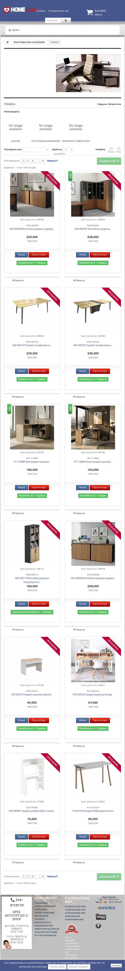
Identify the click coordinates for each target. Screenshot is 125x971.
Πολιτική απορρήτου (78, 966)
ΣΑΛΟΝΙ (15, 141)
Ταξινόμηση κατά (13, 149)
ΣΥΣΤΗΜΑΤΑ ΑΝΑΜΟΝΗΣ (45, 141)
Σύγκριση (19, 280)
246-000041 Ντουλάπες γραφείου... (93, 229)
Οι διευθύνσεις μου (75, 910)
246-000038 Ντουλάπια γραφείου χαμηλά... (93, 578)
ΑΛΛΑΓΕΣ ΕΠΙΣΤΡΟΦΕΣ (46, 932)
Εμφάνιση (57, 149)
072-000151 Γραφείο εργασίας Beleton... (32, 694)
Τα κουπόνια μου (74, 919)
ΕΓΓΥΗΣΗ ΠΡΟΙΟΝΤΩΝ (45, 935)
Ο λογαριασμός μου (77, 900)
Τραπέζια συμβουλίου (76, 141)
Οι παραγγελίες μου (75, 906)
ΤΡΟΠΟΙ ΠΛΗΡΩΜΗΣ (45, 912)
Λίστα (118, 150)
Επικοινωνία (41, 903)
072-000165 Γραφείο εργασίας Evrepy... (93, 694)
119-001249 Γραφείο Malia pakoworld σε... (93, 811)
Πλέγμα (111, 150)
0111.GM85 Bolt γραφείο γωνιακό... (32, 461)
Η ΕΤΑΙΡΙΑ (39, 919)
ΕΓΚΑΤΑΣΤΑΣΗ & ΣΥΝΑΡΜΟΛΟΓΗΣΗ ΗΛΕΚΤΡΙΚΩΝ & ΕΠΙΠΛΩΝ (47, 925)
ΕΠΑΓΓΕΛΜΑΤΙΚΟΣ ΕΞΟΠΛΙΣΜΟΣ (29, 42)
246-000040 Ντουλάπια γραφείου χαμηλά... (32, 229)
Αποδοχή (116, 965)
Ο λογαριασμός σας (59, 11)
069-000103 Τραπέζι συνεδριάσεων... (93, 345)
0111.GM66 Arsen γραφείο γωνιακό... (93, 461)
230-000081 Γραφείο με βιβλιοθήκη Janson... (32, 811)
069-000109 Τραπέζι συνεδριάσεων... (32, 345)
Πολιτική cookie (57, 966)
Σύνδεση (40, 11)
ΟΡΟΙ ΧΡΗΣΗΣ (41, 916)
